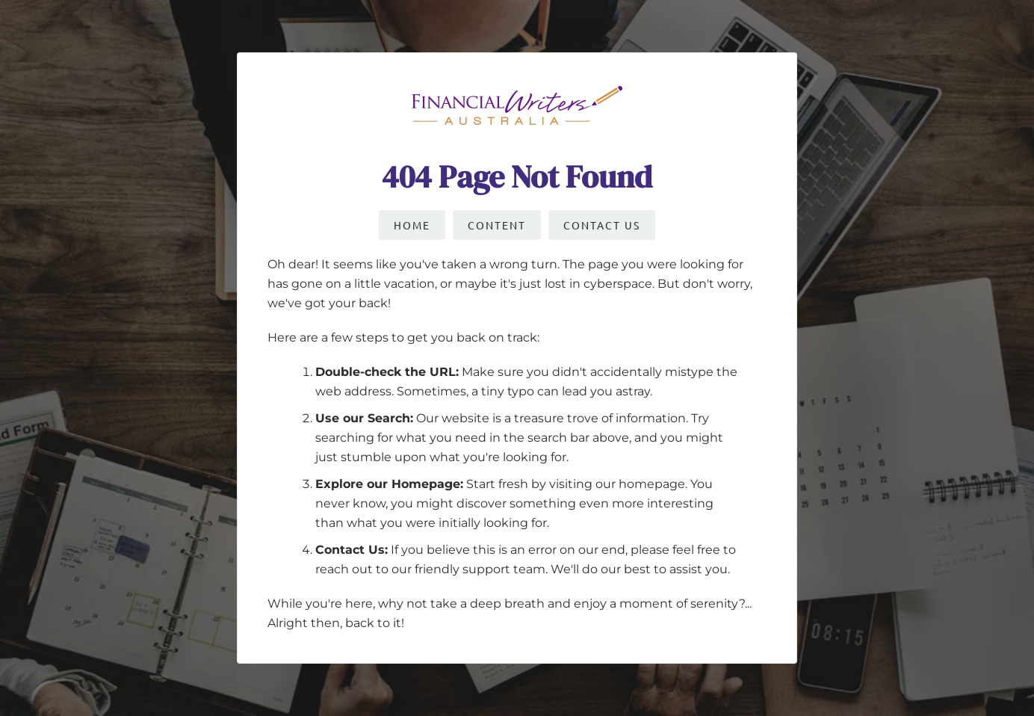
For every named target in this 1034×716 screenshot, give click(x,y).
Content (497, 225)
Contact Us (601, 225)
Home (412, 225)
